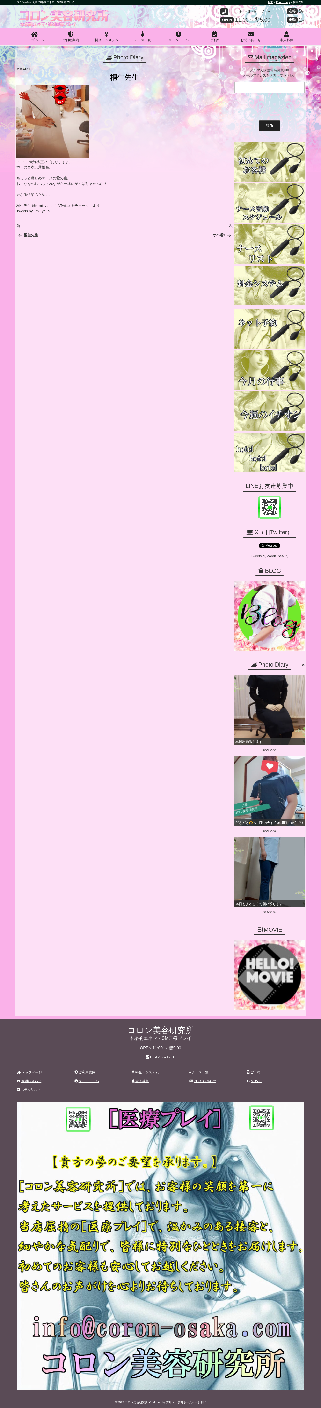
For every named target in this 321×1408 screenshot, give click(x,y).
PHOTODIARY (202, 1079)
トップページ (34, 36)
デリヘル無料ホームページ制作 (186, 1400)
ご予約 (215, 36)
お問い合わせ (251, 36)
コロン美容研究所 (51, 13)
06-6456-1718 (253, 12)
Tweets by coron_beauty (269, 555)
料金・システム (106, 36)
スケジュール (178, 36)
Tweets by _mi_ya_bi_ (34, 211)
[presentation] (269, 106)
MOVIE (254, 1079)
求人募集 (286, 36)
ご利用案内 (70, 36)
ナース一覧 (142, 36)
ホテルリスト (29, 1088)
